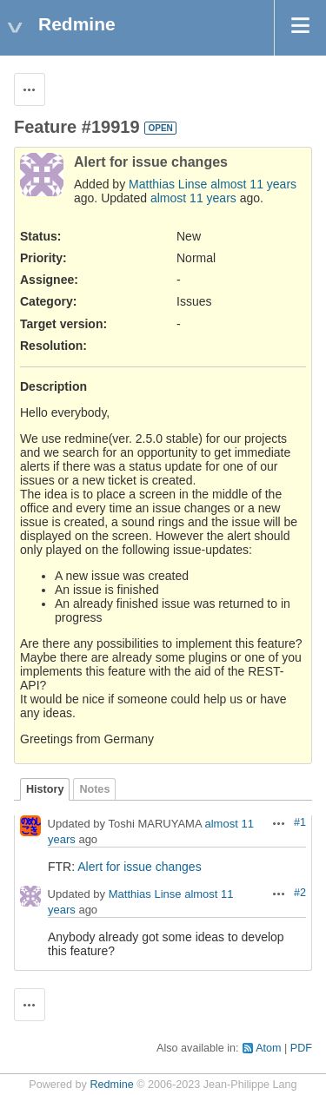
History (44, 789)
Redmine (111, 1085)
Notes (94, 789)
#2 (300, 893)
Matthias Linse (168, 184)
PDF (301, 1048)
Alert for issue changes (139, 867)
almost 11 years (253, 184)
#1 (300, 822)
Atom (268, 1048)
